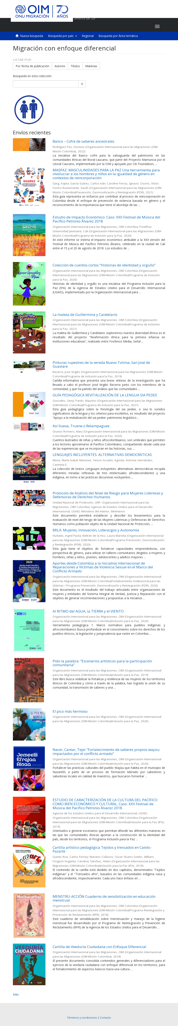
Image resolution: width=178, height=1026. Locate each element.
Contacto (105, 1017)
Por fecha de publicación (32, 66)
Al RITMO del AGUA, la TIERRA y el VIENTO (88, 611)
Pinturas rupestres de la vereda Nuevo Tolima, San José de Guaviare (101, 364)
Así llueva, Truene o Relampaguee (81, 425)
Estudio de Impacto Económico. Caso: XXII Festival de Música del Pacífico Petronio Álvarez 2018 (106, 219)
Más (16, 994)
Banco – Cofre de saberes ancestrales (83, 141)
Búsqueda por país (62, 36)
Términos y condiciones (82, 1017)
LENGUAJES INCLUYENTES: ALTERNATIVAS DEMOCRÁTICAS (102, 454)
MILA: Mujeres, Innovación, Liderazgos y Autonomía (96, 530)
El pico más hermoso (70, 711)
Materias (91, 66)
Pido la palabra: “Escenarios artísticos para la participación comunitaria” (102, 663)
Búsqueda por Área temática (118, 36)
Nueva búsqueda (31, 36)
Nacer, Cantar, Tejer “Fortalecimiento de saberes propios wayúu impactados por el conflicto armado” (106, 751)
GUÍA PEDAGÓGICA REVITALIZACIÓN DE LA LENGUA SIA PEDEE (105, 395)
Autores (60, 66)
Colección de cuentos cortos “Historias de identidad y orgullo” (104, 265)
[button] (125, 26)
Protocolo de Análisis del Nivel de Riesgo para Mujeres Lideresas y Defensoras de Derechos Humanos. (108, 495)
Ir (82, 84)
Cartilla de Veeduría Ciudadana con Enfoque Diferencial (99, 946)
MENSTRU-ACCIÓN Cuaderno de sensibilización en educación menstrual (104, 898)
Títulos (75, 66)
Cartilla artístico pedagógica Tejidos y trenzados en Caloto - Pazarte (102, 849)
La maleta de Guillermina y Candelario (85, 314)
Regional (88, 36)
